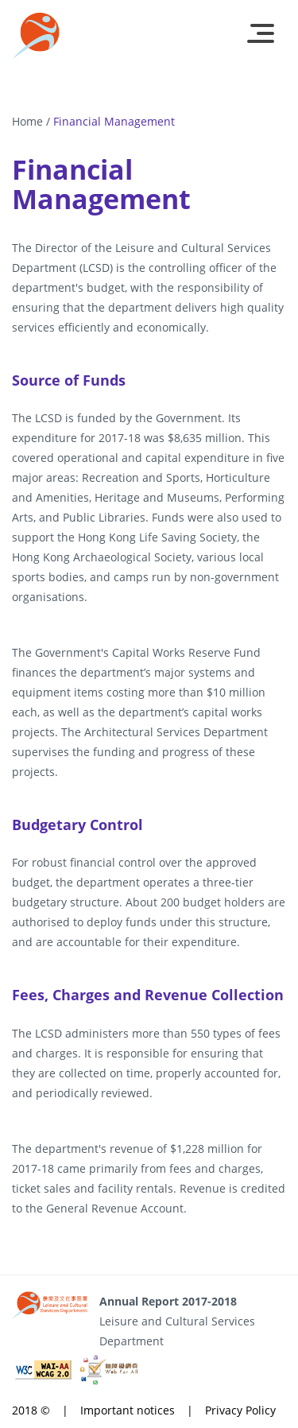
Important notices (127, 1410)
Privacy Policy (240, 1410)
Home (27, 121)
